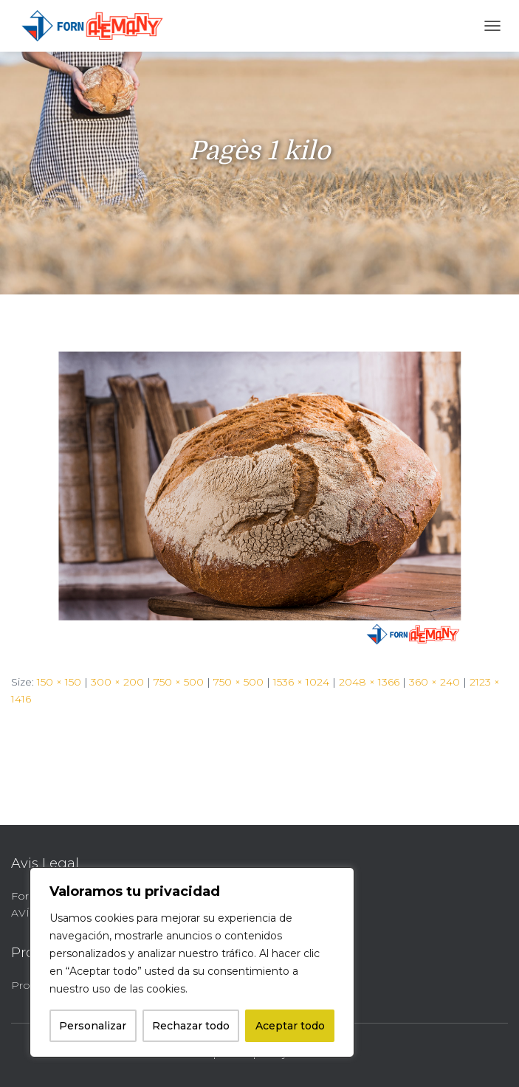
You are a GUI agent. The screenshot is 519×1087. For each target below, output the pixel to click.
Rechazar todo (191, 1025)
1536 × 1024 (301, 682)
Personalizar (92, 1025)
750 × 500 (179, 682)
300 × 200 (117, 682)
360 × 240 (434, 682)
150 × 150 (59, 682)
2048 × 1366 (369, 682)
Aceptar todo (290, 1025)
